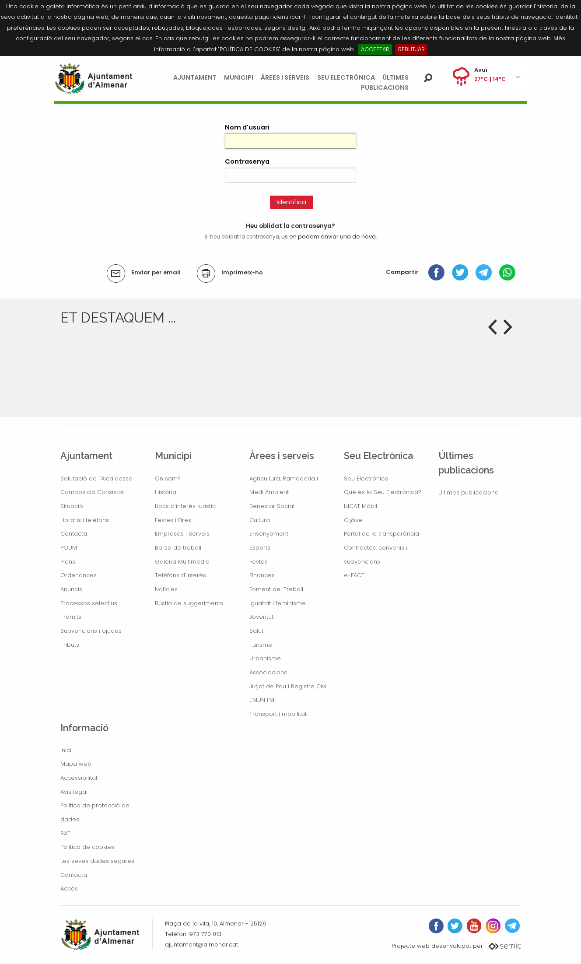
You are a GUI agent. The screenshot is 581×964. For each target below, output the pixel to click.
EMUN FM (261, 700)
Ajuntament (195, 77)
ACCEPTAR (375, 49)
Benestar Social (271, 506)
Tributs (69, 645)
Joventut (261, 617)
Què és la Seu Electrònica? (382, 492)
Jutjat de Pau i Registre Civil (288, 686)
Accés (69, 888)
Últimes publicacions (468, 492)
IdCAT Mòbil (360, 506)
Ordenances (78, 575)
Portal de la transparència (381, 533)
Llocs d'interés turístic (185, 506)
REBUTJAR (411, 49)
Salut (256, 631)
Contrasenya (247, 161)
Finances (262, 575)
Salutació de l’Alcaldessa (96, 478)
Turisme (260, 645)
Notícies (166, 589)
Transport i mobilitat (278, 714)
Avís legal (74, 792)
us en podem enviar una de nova (328, 236)
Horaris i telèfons (84, 520)
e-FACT (354, 575)
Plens (67, 561)
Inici (65, 750)
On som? (168, 478)
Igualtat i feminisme (277, 603)
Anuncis (71, 589)
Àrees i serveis (285, 77)
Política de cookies (87, 847)
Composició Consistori (93, 492)
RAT (65, 833)
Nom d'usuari (247, 127)
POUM (68, 547)
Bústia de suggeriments (189, 603)
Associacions (268, 672)
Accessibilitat (79, 778)
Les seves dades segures (97, 861)
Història (165, 492)
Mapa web (75, 764)
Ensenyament (268, 533)
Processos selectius (88, 603)
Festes (258, 561)
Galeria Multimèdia (182, 561)
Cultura (259, 520)
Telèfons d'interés (180, 575)
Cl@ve (353, 520)
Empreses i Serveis (182, 533)
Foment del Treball (276, 589)
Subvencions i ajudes (91, 631)
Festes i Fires (173, 520)
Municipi (238, 77)
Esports (259, 547)
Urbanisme (265, 658)
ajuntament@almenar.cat (201, 944)
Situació (71, 506)
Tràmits (70, 617)
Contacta (73, 533)
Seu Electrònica (346, 77)
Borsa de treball (178, 547)
